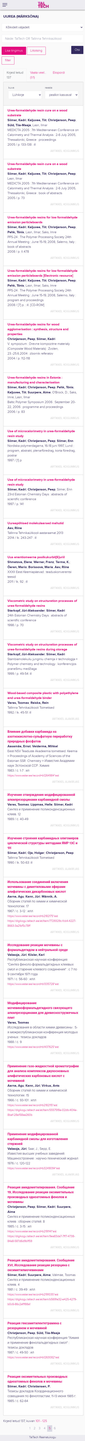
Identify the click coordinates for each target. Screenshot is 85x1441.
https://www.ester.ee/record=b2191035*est (32, 1294)
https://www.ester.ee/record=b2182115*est (32, 1105)
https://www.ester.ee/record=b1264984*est (33, 775)
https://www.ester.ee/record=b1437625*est (33, 1047)
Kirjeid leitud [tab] (15, 75)
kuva (11, 87)
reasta (48, 87)
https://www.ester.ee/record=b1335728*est (33, 984)
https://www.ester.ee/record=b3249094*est (33, 1168)
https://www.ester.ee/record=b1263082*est (33, 1357)
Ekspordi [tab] (59, 73)
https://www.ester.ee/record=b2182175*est (32, 916)
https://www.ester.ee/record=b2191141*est (31, 1231)
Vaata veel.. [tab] (38, 75)
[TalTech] (43, 5)
